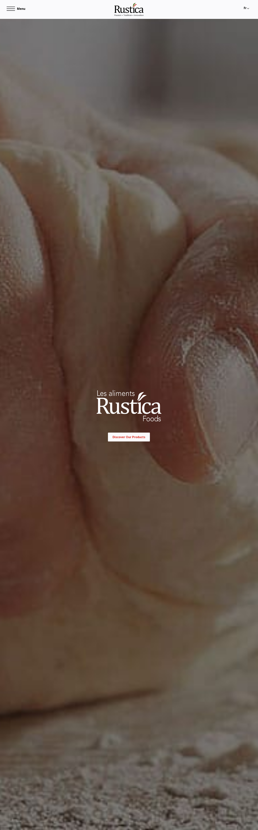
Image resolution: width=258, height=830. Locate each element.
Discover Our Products (129, 443)
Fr (245, 8)
